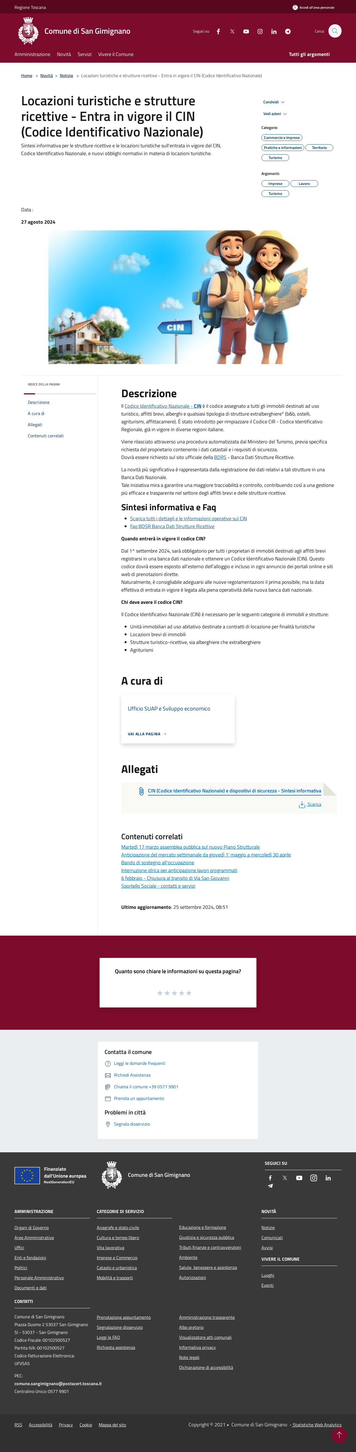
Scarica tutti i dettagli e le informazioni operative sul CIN (188, 518)
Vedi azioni (275, 114)
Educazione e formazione (202, 1227)
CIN (197, 406)
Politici (20, 1267)
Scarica (309, 804)
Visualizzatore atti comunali (205, 1337)
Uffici (19, 1247)
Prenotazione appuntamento (124, 1317)
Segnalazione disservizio (120, 1327)
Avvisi (267, 1247)
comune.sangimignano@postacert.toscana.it (58, 1383)
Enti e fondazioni (30, 1257)
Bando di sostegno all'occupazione (157, 862)
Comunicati (272, 1237)
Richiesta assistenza (116, 1347)
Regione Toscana (30, 7)
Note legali (189, 1357)
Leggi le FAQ (108, 1337)
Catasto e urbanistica (117, 1267)
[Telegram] (285, 31)
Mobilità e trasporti (115, 1277)
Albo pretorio (191, 1327)
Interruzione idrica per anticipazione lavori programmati (179, 870)
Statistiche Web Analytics (317, 1424)
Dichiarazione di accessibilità (206, 1367)
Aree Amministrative (34, 1237)
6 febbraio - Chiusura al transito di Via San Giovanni (175, 878)
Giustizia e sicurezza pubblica (206, 1237)
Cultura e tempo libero (118, 1237)
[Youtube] (243, 31)
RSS (18, 1424)
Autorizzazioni (192, 1277)
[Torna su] (339, 1435)
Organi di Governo (31, 1227)
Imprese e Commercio (117, 1257)
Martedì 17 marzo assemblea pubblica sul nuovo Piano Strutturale (190, 847)
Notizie (66, 75)
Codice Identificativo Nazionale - (159, 406)
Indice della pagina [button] (44, 384)
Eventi (267, 1285)
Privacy (66, 1424)
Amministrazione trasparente (207, 1317)
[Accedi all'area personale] (313, 7)
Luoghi (267, 1275)
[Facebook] (215, 31)
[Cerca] (335, 31)
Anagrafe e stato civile (118, 1227)
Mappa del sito (112, 1424)
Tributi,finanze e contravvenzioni (210, 1247)
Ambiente (188, 1257)
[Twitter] (229, 31)
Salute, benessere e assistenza (208, 1267)
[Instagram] (257, 31)
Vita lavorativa (110, 1247)
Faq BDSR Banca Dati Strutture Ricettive (172, 526)
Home (26, 75)
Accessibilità (40, 1424)
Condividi (274, 102)
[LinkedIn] (271, 31)
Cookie (86, 1424)
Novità (46, 75)
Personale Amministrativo (39, 1277)
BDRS (220, 457)
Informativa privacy (197, 1347)
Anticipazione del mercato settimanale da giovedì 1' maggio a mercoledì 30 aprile (206, 854)
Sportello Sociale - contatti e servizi (158, 886)
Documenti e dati (30, 1287)
